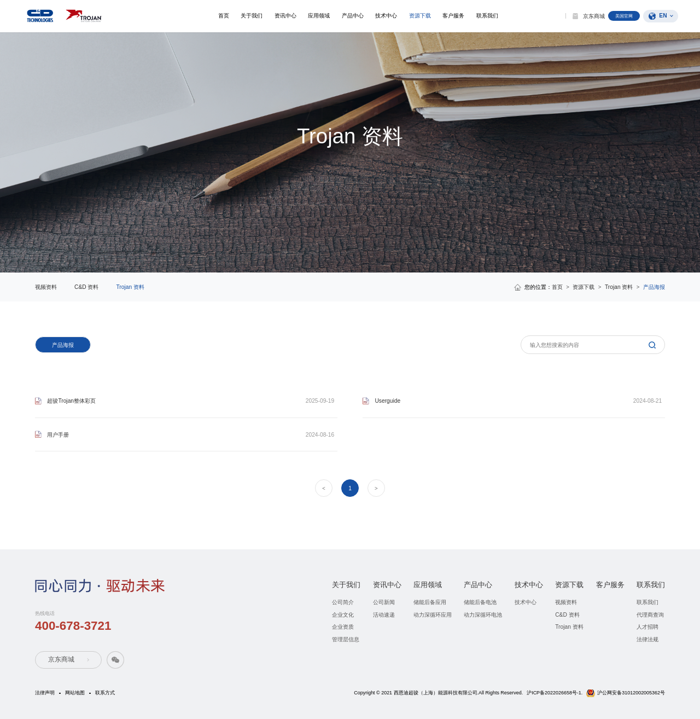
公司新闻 (384, 602)
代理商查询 (650, 615)
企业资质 (343, 627)
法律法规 (647, 639)
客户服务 (453, 16)
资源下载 (419, 16)
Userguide (387, 401)
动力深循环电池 (483, 615)
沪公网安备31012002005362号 (631, 692)
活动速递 (384, 615)
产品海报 (63, 345)
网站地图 (75, 692)
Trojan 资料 (130, 287)
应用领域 (317, 16)
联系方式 (105, 692)
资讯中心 (283, 16)
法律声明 (45, 692)
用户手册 (58, 435)
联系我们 (487, 16)
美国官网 (624, 15)
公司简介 (343, 602)
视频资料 (46, 287)
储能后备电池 (480, 602)
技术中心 (385, 16)
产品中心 (351, 16)
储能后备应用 (429, 602)
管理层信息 (345, 639)
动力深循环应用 (432, 615)
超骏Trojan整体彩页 (71, 401)
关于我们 (249, 16)
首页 (220, 16)
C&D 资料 (86, 287)
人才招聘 (647, 627)
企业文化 (343, 615)
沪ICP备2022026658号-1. (554, 692)
